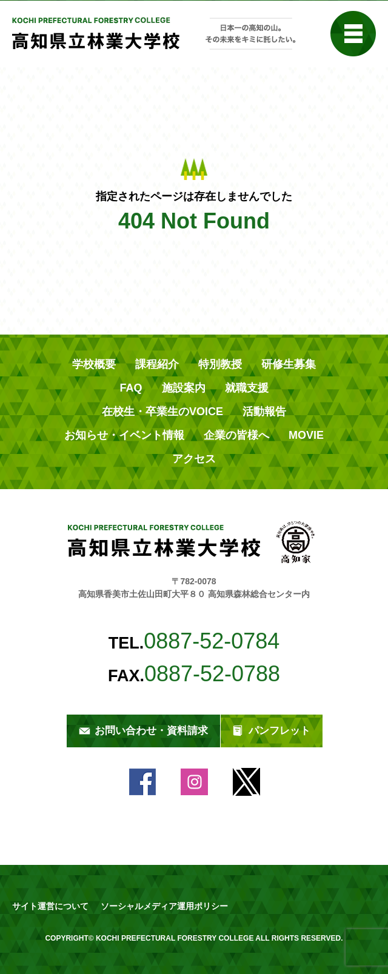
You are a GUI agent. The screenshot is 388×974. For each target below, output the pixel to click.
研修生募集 (288, 364)
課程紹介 (157, 364)
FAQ (130, 388)
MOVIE (306, 435)
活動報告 (264, 411)
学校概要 (94, 364)
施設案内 (184, 388)
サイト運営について (50, 906)
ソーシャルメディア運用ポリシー (164, 906)
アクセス (194, 459)
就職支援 (247, 388)
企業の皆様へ (236, 435)
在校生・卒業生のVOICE (162, 411)
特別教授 (220, 364)
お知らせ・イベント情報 (124, 435)
